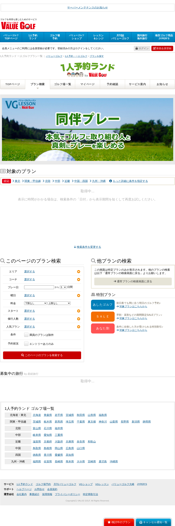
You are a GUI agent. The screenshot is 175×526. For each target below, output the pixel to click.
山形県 (92, 440)
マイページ (87, 84)
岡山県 (59, 473)
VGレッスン (102, 510)
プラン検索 (37, 84)
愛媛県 (59, 480)
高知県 (70, 480)
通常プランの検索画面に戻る (133, 281)
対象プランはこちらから (131, 306)
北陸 (46, 181)
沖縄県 (114, 487)
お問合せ (39, 515)
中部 (56, 181)
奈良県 (81, 467)
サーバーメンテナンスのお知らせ (87, 7)
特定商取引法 (90, 520)
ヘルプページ (24, 515)
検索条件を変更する (87, 247)
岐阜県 (37, 460)
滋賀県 (37, 467)
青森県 (48, 440)
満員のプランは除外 (39, 335)
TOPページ (12, 84)
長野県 (125, 447)
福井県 (59, 453)
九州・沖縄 (98, 181)
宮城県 (70, 440)
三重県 (59, 460)
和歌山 (92, 467)
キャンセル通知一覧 (153, 522)
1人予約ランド (25, 510)
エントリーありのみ (39, 344)
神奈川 (103, 447)
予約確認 (112, 84)
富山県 (37, 453)
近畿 (66, 181)
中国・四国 (80, 181)
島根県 (48, 473)
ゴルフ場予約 (43, 510)
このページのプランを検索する (42, 355)
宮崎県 (92, 487)
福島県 (103, 440)
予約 (55, 37)
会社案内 (22, 520)
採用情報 (47, 520)
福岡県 (37, 487)
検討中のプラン (119, 522)
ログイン (142, 48)
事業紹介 (34, 520)
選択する (29, 272)
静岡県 (147, 447)
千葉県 (81, 447)
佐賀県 (48, 487)
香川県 (48, 480)
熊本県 (70, 487)
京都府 (48, 467)
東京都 (92, 447)
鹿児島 (103, 487)
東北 (16, 181)
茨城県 (37, 447)
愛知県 (48, 460)
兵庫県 (70, 467)
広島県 (70, 473)
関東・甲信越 (31, 181)
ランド (33, 37)
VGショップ (86, 510)
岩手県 (59, 440)
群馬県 (59, 447)
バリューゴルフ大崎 (123, 510)
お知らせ (162, 84)
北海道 (37, 440)
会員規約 (52, 515)
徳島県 (37, 480)
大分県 (81, 487)
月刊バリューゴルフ (65, 510)
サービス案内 (137, 84)
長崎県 (59, 487)
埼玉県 (70, 447)
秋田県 (81, 440)
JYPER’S (142, 509)
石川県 (48, 453)
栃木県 (48, 447)
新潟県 (136, 447)
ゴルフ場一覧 (62, 84)
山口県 (81, 473)
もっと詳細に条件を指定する (128, 181)
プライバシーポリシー (67, 520)
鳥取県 (37, 473)
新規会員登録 (162, 48)
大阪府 (59, 467)
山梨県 (114, 447)
